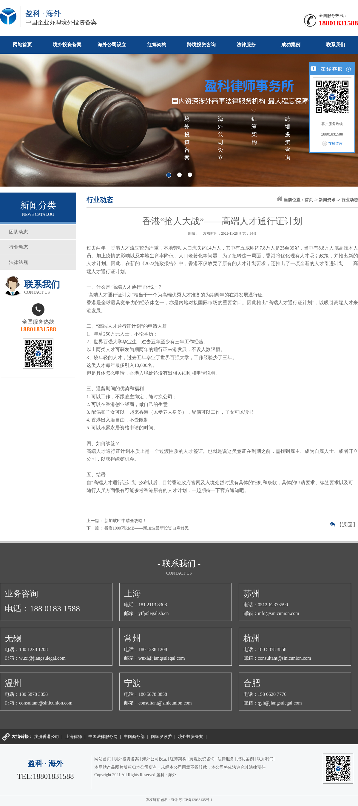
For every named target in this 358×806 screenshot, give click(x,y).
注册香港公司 (46, 736)
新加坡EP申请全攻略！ (125, 521)
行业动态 (18, 247)
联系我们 (335, 44)
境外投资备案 (67, 44)
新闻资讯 (327, 200)
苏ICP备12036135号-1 (195, 800)
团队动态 (18, 231)
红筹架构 (156, 44)
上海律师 (73, 736)
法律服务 (246, 44)
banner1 (179, 120)
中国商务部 (134, 736)
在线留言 (335, 143)
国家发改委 (161, 736)
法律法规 (18, 262)
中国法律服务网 (103, 736)
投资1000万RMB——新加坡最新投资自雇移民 (146, 528)
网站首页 (22, 44)
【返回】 (347, 525)
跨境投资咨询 (201, 44)
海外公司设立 (112, 44)
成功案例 (290, 44)
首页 (309, 200)
